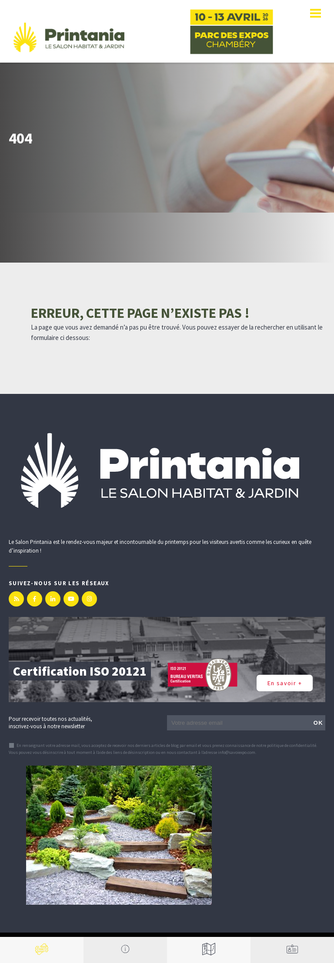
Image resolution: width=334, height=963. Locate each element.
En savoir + (284, 683)
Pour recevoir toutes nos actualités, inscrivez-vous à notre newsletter (50, 722)
